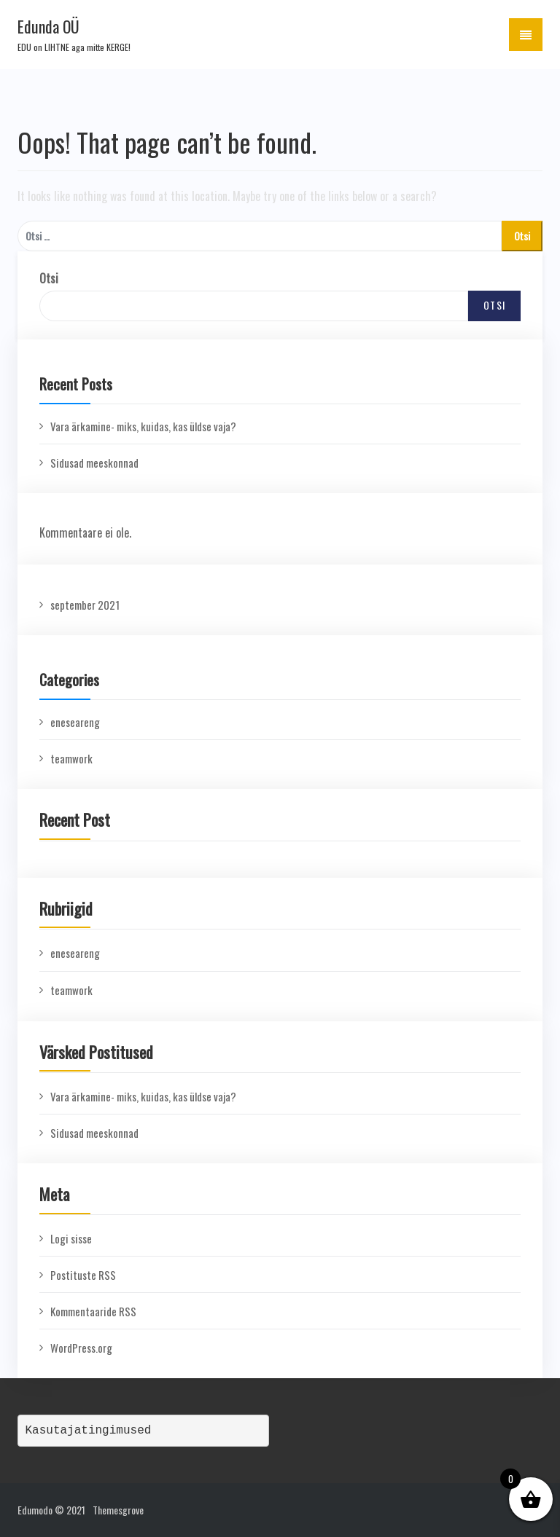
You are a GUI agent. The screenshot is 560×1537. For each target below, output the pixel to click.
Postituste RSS (83, 1275)
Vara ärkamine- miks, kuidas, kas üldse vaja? (143, 426)
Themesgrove (118, 1509)
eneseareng (75, 722)
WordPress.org (81, 1348)
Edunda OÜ (48, 26)
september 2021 (85, 605)
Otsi (48, 278)
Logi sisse (71, 1238)
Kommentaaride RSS (93, 1311)
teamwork (71, 758)
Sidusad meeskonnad (94, 463)
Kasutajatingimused (89, 1430)
